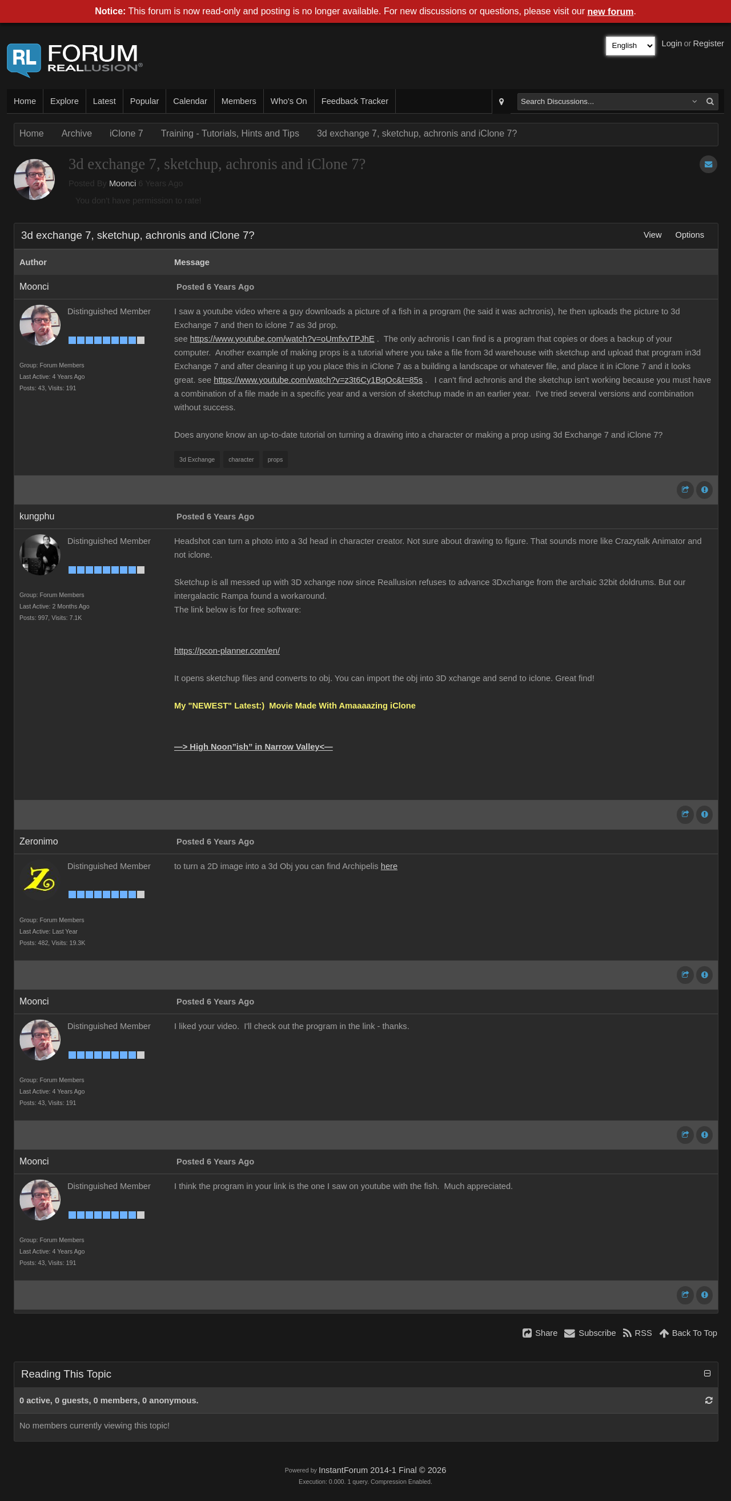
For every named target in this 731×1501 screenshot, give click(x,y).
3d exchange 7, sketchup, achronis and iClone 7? (417, 133)
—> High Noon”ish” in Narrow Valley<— (253, 746)
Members (239, 101)
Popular (144, 101)
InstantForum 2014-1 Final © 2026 (382, 1470)
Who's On (289, 101)
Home (25, 101)
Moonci (122, 183)
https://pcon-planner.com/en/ (227, 650)
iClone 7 (126, 133)
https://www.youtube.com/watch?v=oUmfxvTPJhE (282, 338)
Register (708, 43)
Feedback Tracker (355, 101)
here (389, 866)
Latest (104, 101)
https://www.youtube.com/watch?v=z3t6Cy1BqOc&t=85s (318, 380)
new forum (611, 12)
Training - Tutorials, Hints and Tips (230, 133)
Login (672, 43)
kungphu (36, 516)
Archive (77, 133)
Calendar (190, 101)
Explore (64, 101)
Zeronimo (38, 841)
